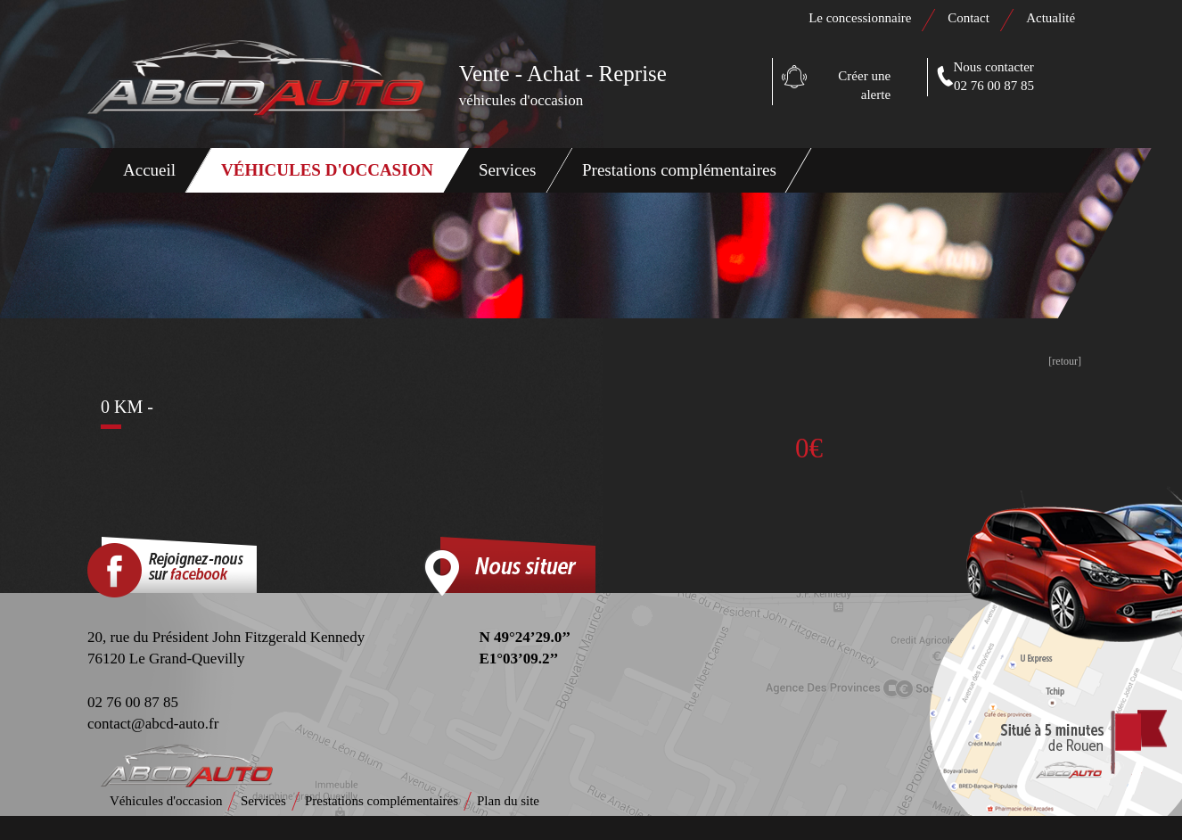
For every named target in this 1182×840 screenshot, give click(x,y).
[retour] (1064, 361)
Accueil (149, 170)
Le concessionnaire (860, 18)
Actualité (1050, 18)
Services (507, 170)
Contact (969, 18)
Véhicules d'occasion (327, 170)
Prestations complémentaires (679, 170)
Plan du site (508, 801)
